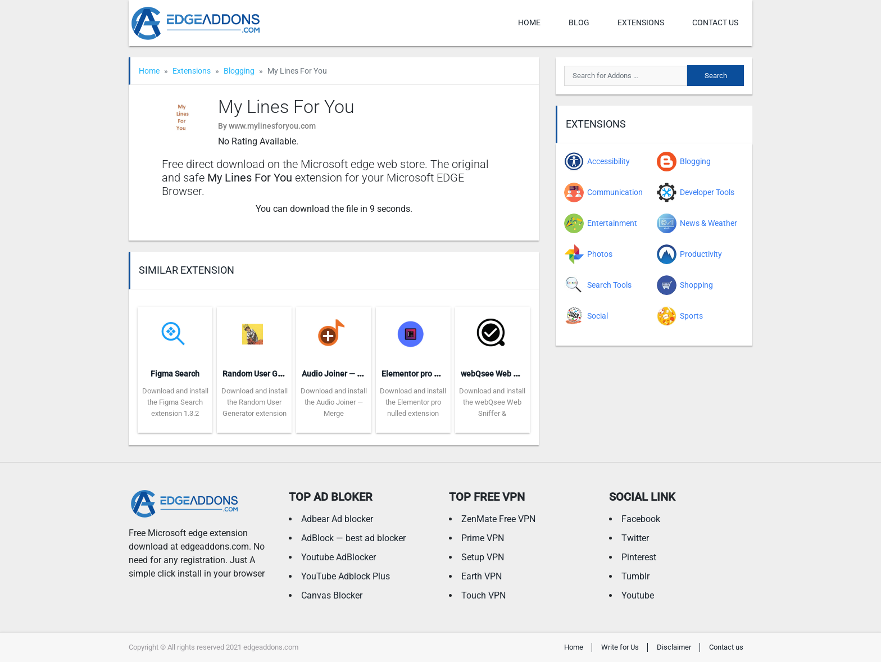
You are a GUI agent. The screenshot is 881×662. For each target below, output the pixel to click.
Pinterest (638, 557)
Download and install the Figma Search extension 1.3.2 (175, 402)
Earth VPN (481, 576)
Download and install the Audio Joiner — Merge (334, 402)
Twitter (635, 538)
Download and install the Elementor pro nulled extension (413, 402)
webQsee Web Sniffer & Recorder (519, 373)
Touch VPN (483, 595)
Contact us (715, 22)
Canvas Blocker (331, 595)
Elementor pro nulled (419, 373)
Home (529, 22)
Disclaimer (674, 647)
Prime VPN (482, 538)
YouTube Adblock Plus (345, 576)
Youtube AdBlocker (338, 557)
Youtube (637, 595)
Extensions (640, 22)
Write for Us (620, 647)
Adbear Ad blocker (337, 519)
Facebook (640, 519)
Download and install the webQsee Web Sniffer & (492, 402)
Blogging (239, 70)
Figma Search (175, 373)
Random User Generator (265, 373)
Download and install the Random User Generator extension (254, 402)
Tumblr (635, 576)
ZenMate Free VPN (498, 519)
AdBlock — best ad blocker (353, 538)
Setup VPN (482, 557)
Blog (579, 22)
